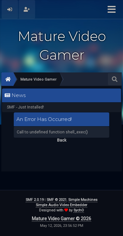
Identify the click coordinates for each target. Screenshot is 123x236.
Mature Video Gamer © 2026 (61, 218)
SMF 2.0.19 (35, 200)
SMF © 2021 (57, 200)
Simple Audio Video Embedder (61, 205)
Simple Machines (82, 200)
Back (61, 140)
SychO (78, 210)
